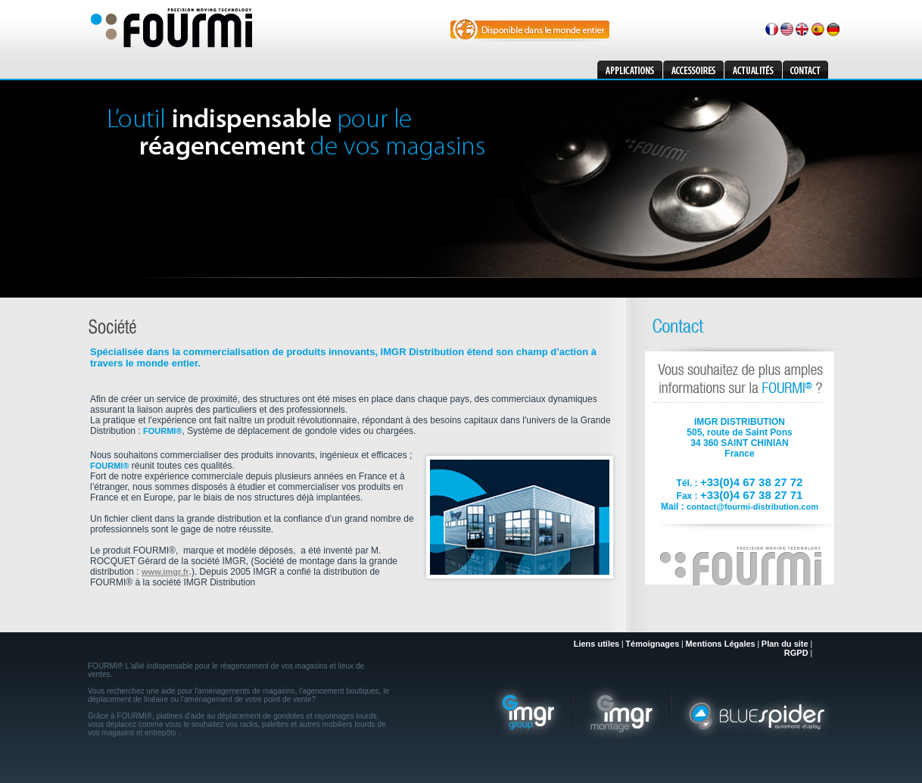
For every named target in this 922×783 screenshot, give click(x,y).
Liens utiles (597, 643)
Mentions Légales (720, 643)
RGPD (796, 652)
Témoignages (652, 643)
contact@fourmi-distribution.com (752, 506)
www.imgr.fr (165, 571)
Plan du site (785, 643)
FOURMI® (162, 430)
